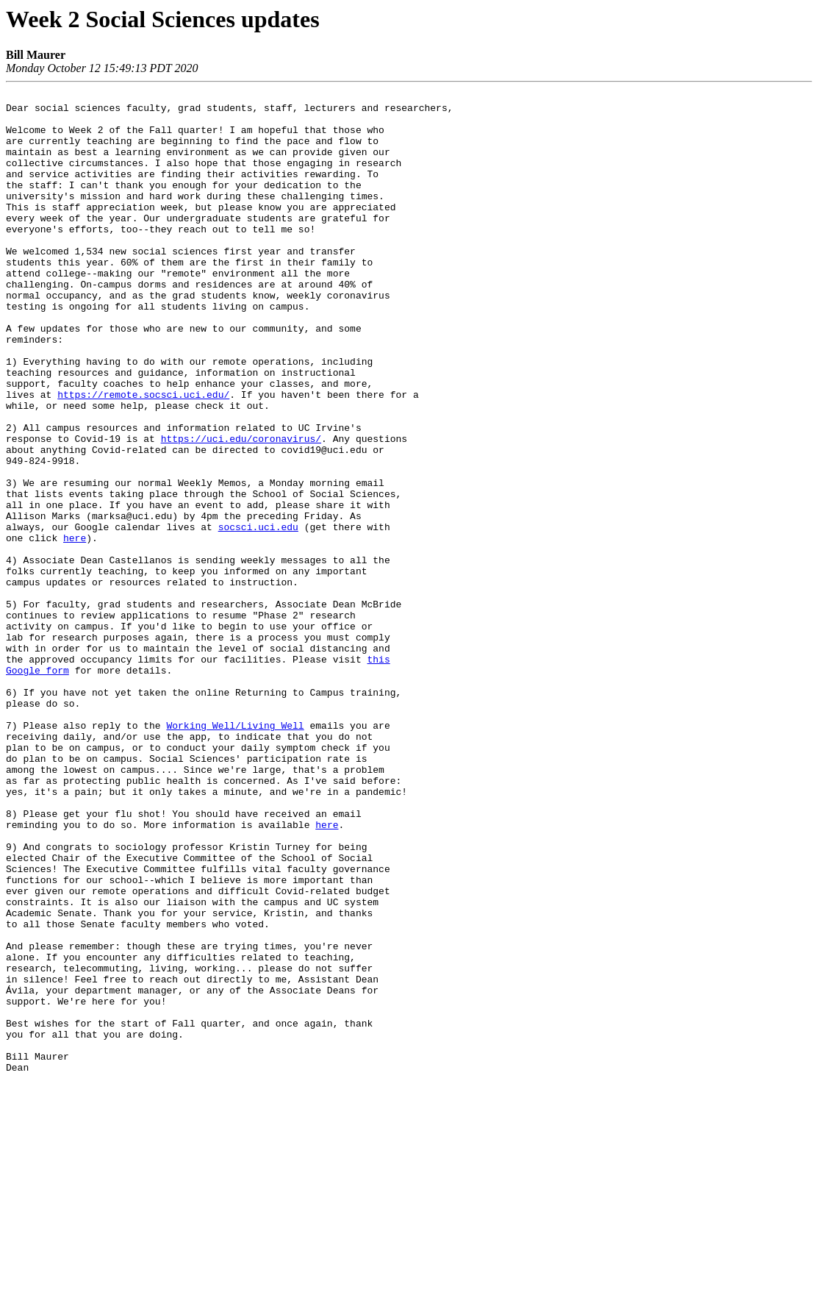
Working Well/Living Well (235, 853)
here (74, 628)
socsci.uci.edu (258, 614)
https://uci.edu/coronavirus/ (241, 508)
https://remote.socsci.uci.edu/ (143, 456)
